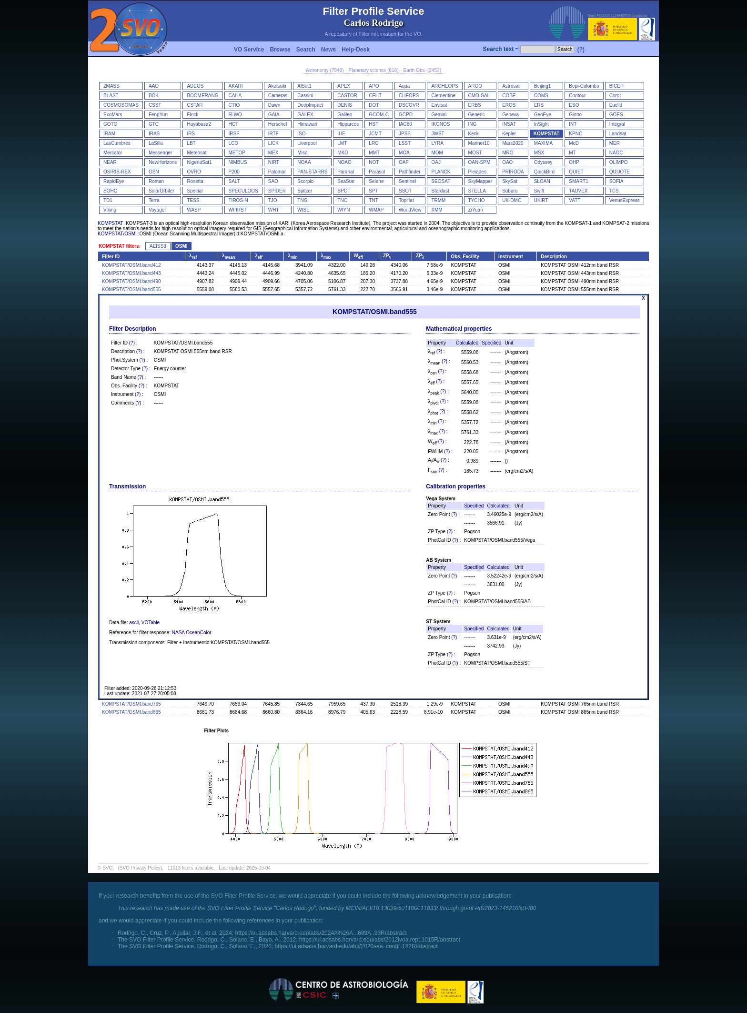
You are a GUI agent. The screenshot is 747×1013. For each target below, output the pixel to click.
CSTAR (194, 105)
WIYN (343, 210)
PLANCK (440, 171)
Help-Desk (356, 49)
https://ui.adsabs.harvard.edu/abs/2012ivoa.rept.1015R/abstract (379, 939)
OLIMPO (618, 162)
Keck (473, 133)
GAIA (274, 114)
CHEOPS (409, 95)
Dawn (274, 105)
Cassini (305, 95)
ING (472, 124)
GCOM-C (379, 114)
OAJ (435, 162)
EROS (508, 105)
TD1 (107, 200)
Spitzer (304, 190)
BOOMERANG (202, 95)
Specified (491, 342)
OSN (154, 171)
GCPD (406, 114)
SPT (373, 190)
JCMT (375, 133)
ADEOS (195, 86)
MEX (273, 152)
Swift (539, 190)
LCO (234, 143)
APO (374, 86)
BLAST (111, 95)
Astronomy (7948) (324, 70)
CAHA (235, 95)
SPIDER (277, 190)
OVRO (194, 171)
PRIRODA (513, 171)
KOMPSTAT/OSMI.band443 (131, 273)
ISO (301, 133)
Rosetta (195, 181)
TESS (193, 200)
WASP (194, 210)
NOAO (344, 162)
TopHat (406, 200)
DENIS (344, 105)
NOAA (304, 162)
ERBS (474, 105)
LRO (374, 143)
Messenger (160, 152)
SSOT (405, 190)
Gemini (438, 114)
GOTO (110, 124)
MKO (342, 152)
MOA (404, 152)
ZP (387, 255)
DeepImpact (310, 105)
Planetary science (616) (373, 70)
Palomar (277, 171)
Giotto (575, 114)
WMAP (376, 210)
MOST (475, 152)
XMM (436, 210)
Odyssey (543, 162)
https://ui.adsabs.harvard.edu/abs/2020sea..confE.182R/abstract (355, 946)
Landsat (617, 133)
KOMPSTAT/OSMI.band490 (131, 281)
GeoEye (542, 114)
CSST (155, 105)
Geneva (510, 114)
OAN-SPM (479, 162)
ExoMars (112, 114)
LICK (273, 143)
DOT (374, 105)
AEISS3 (158, 246)
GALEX (305, 114)
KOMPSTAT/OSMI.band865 (131, 712)
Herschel (277, 124)
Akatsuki (277, 86)
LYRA (437, 143)
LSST (405, 143)
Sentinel (407, 181)
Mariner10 (479, 143)
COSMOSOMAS (121, 105)
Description (554, 256)
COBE (508, 95)
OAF (404, 162)
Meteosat (196, 152)
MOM (437, 152)
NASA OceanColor (192, 632)
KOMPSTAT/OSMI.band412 (131, 265)
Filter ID (111, 256)
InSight (541, 124)
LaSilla (156, 143)
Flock (192, 114)
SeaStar (345, 181)
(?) (581, 49)
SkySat (509, 181)
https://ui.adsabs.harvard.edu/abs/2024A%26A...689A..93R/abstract (321, 933)
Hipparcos (348, 124)
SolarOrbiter (161, 190)
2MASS (111, 86)
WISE (303, 210)
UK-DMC (511, 200)
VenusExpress (624, 200)
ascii (134, 622)
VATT (574, 200)
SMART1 (578, 181)
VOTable (150, 622)
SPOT (343, 190)
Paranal (345, 171)
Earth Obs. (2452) (422, 70)
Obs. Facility (465, 256)
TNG (302, 200)
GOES (616, 114)
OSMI (181, 246)
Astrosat (511, 86)
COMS (541, 95)
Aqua (404, 86)
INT (572, 124)
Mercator (112, 152)
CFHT (375, 95)
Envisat (439, 105)
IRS (191, 133)
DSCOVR (409, 105)
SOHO (110, 190)
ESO (574, 105)
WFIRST (238, 210)
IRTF (273, 133)
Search (305, 49)
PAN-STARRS (312, 171)
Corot (615, 95)
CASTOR (347, 95)
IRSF (234, 133)
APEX (343, 86)
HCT (234, 124)
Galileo (344, 114)
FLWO (235, 114)
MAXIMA (543, 143)
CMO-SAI (478, 95)
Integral (617, 124)
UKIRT (541, 200)
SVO (107, 868)
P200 (234, 171)
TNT (373, 200)
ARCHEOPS (444, 86)
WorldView (410, 210)
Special (194, 190)
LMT (342, 143)
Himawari (307, 124)
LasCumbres (117, 143)
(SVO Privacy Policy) (140, 868)
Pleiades (477, 171)
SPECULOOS (243, 190)
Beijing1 (542, 86)
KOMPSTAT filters (119, 246)
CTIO (234, 105)
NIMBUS (238, 162)
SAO (273, 181)
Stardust (440, 190)
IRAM (109, 133)
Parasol (377, 171)
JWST (437, 133)
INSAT (509, 124)
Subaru (509, 190)
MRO (507, 152)
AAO (154, 86)
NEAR (110, 162)
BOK (154, 95)
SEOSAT (440, 181)
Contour (577, 95)
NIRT (273, 162)
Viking (109, 210)
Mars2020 (512, 143)
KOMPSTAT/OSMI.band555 (131, 289)
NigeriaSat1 (199, 162)
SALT (234, 181)
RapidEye (113, 181)
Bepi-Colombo (584, 86)
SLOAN (542, 181)
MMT (374, 152)
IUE (341, 133)
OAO (507, 162)
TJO (272, 200)
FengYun (158, 114)
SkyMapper (480, 181)
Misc (302, 152)
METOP (237, 152)
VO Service (249, 49)
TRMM (438, 200)
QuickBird (544, 171)
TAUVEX (578, 190)
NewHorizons (163, 162)
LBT (191, 143)
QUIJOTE (619, 171)
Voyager (157, 210)
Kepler (509, 133)
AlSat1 (304, 86)
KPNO (575, 133)
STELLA (477, 190)
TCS (614, 190)
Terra (154, 200)
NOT (374, 162)
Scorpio (305, 181)
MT (572, 152)
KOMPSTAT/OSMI (117, 233)
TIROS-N (238, 200)
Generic (476, 114)
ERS (539, 105)
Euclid (615, 105)
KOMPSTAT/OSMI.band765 (131, 704)
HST (373, 124)
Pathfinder (410, 171)
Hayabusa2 (199, 124)
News (328, 49)
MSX (539, 152)
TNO (342, 200)
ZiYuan (475, 210)
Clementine (443, 95)
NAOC (616, 152)
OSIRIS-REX (117, 171)
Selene (376, 181)
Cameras (278, 95)
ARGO (475, 86)
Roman (156, 181)
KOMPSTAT (547, 133)
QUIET (576, 171)
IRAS (154, 133)
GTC (154, 124)
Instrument (510, 256)
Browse (280, 49)
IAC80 (405, 124)
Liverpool (307, 143)
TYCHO (476, 200)
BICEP (616, 86)
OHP (574, 162)
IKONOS (440, 124)
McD (574, 143)
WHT (273, 210)
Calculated (467, 342)
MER (614, 143)
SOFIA (616, 181)
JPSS (405, 133)
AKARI (236, 86)
